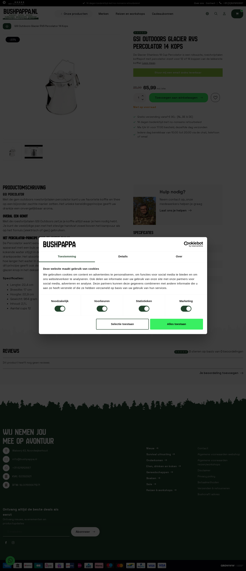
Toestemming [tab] (67, 256)
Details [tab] (123, 256)
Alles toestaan (176, 324)
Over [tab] (179, 256)
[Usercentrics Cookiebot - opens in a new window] (186, 244)
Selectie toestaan (122, 324)
